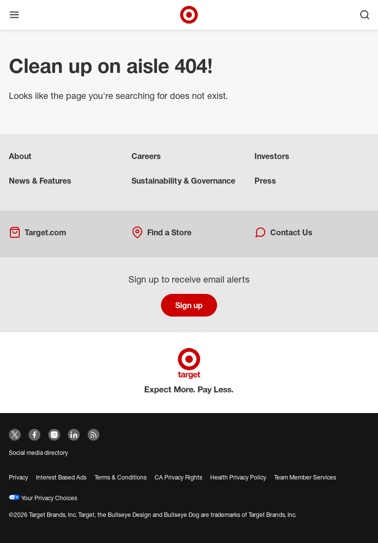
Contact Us (283, 232)
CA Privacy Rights (178, 477)
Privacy (18, 477)
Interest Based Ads (61, 477)
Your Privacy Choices (43, 498)
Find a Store (161, 232)
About (20, 156)
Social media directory (38, 452)
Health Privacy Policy (238, 477)
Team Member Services (305, 477)
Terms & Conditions (120, 477)
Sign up (189, 305)
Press (265, 181)
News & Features (40, 181)
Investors (271, 156)
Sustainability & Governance (183, 181)
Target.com (37, 232)
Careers (146, 156)
